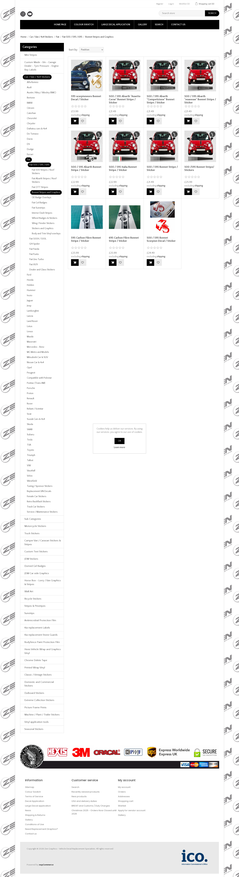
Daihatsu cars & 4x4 (37, 128)
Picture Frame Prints (35, 707)
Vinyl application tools (36, 722)
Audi (29, 87)
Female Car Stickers (36, 496)
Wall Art (28, 591)
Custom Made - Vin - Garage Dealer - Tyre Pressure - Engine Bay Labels (41, 66)
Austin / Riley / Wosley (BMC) (41, 92)
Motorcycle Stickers (35, 526)
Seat (29, 414)
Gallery (142, 24)
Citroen (30, 108)
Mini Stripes (30, 55)
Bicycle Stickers (32, 598)
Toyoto (30, 450)
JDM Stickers (31, 558)
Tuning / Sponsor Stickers (39, 486)
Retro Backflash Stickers (39, 501)
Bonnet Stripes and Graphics (46, 192)
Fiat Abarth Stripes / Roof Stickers (44, 180)
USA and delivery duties (84, 801)
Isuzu (29, 295)
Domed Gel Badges (35, 566)
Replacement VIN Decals (39, 491)
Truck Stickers (32, 533)
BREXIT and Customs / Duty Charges (91, 805)
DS (28, 144)
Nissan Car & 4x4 (35, 362)
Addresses (124, 796)
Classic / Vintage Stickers (38, 674)
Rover (30, 403)
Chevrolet (32, 118)
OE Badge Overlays (41, 197)
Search (159, 24)
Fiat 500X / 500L (37, 238)
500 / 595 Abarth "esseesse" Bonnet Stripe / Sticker (200, 99)
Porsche (31, 388)
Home (24, 37)
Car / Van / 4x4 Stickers (41, 37)
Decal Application (34, 801)
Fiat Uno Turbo (36, 259)
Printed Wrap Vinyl (34, 667)
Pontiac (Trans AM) (36, 383)
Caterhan (31, 113)
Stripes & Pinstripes (34, 606)
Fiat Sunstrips (38, 207)
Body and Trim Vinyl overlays (46, 233)
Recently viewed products (86, 791)
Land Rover (32, 321)
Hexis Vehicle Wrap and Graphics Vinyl (42, 651)
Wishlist (122, 805)
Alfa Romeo (32, 82)
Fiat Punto (34, 254)
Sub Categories (32, 519)
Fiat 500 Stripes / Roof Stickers (43, 172)
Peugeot (31, 372)
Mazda (30, 336)
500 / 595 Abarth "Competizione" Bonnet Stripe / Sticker (160, 99)
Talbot (30, 460)
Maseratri (31, 341)
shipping (85, 115)
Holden (30, 285)
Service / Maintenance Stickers (42, 512)
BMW (30, 103)
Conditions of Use (34, 824)
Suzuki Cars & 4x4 (36, 419)
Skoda (30, 424)
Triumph (31, 455)
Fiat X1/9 (33, 264)
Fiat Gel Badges (39, 202)
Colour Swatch (84, 24)
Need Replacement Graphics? (41, 829)
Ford (29, 274)
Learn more (119, 447)
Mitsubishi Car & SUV (37, 357)
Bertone (31, 97)
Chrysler (31, 123)
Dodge (30, 149)
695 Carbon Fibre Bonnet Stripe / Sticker (124, 239)
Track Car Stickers (36, 506)
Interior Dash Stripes (42, 213)
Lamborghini (33, 311)
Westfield (32, 481)
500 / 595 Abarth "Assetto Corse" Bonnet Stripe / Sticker (124, 99)
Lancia (30, 316)
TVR (29, 445)
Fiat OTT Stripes (40, 187)
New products (79, 796)
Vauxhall (31, 470)
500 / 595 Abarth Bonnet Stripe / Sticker (86, 168)
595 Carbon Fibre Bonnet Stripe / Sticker (86, 239)
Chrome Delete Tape (35, 660)
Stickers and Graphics (42, 228)
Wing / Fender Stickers (43, 223)
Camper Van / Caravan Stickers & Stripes (42, 542)
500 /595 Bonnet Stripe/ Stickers (199, 168)
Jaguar (30, 300)
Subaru (30, 434)
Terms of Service (34, 796)
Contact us (178, 24)
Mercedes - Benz (35, 347)
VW (29, 465)
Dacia (30, 139)
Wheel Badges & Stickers (44, 218)
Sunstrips (29, 613)
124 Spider (34, 244)
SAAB (30, 429)
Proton (30, 393)
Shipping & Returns (35, 815)
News (28, 810)
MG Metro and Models (38, 352)
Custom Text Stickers (36, 551)
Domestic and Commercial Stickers (39, 684)
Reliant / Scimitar (35, 408)
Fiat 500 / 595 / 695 (72, 37)
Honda (30, 280)
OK (119, 441)
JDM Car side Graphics (36, 573)
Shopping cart (125, 801)
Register (159, 4)
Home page (60, 24)
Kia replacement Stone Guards (41, 634)
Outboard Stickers (34, 693)
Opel (29, 367)
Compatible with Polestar (39, 378)
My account (124, 787)
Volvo (30, 475)
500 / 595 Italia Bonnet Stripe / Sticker (123, 168)
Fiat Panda (34, 249)
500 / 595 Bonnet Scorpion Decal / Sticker (161, 239)
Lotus (29, 326)
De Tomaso (33, 134)
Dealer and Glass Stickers (42, 269)
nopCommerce (46, 865)
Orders (122, 791)
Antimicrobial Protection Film (40, 620)
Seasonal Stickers (33, 729)
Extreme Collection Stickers (39, 700)
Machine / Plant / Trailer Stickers (42, 714)
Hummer (31, 290)
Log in (171, 4)
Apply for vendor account (131, 810)
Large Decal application (115, 24)
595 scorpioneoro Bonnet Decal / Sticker (86, 98)
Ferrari (30, 154)
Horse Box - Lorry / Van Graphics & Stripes (42, 582)
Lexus (30, 331)
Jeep (29, 305)
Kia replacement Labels (37, 627)
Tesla (29, 439)
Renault (30, 398)
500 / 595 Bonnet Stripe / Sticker (162, 168)
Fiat (57, 37)
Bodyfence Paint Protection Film (42, 642)
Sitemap (29, 787)
